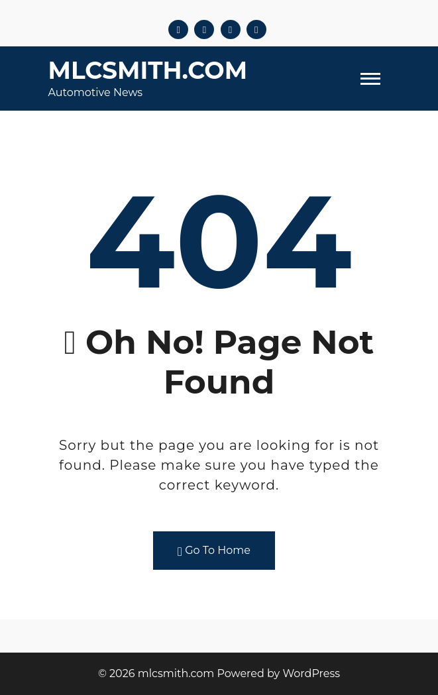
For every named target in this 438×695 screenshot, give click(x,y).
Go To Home (214, 551)
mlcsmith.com (148, 70)
